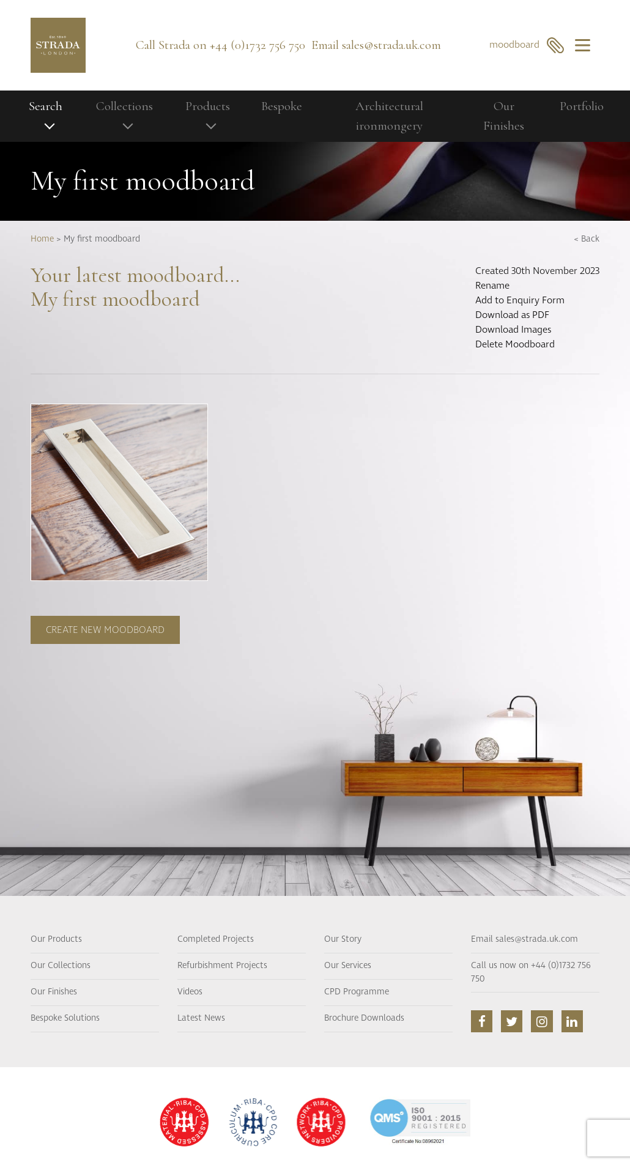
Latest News (201, 1018)
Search (45, 106)
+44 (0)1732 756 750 (257, 45)
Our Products (56, 939)
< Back (586, 239)
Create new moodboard (105, 630)
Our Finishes (503, 115)
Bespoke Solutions (65, 1018)
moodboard (527, 45)
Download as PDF (512, 315)
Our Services (347, 966)
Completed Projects (215, 939)
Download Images (513, 329)
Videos (189, 992)
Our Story (342, 939)
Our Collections (61, 966)
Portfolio (582, 106)
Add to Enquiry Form (520, 300)
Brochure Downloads (364, 1018)
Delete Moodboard (515, 344)
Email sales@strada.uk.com (524, 939)
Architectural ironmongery (389, 115)
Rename (492, 285)
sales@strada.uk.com (391, 45)
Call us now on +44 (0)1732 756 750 (531, 972)
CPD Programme (356, 992)
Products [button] (207, 106)
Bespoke (281, 106)
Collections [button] (124, 106)
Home (42, 239)
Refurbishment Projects (222, 966)
